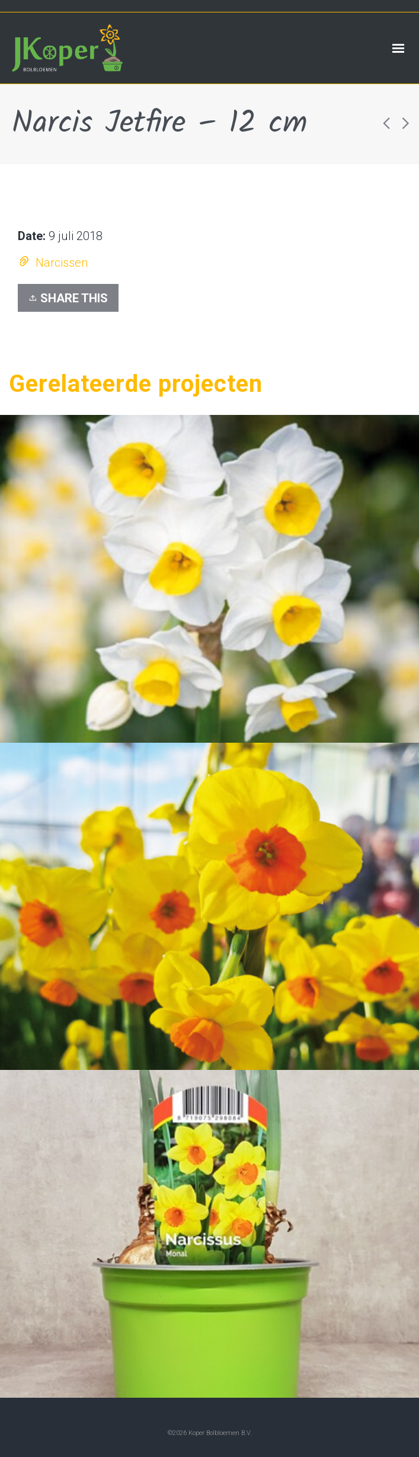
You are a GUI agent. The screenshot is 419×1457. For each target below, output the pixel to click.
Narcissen (62, 262)
